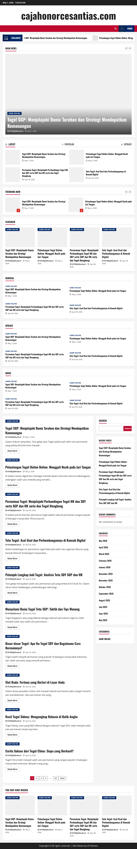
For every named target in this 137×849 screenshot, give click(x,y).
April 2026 (103, 547)
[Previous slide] (126, 48)
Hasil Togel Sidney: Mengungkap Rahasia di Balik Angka (41, 716)
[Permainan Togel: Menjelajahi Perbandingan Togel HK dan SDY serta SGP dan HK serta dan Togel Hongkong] (84, 237)
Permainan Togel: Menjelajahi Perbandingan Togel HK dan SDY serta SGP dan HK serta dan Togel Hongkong (12, 174)
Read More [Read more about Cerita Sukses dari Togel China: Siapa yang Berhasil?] (13, 770)
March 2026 (104, 554)
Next (62, 778)
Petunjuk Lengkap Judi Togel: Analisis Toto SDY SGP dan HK (44, 574)
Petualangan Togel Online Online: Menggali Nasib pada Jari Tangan (76, 157)
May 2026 (103, 540)
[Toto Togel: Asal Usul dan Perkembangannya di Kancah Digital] (117, 237)
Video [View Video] (125, 28)
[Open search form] (116, 28)
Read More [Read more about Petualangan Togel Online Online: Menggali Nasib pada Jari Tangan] (13, 485)
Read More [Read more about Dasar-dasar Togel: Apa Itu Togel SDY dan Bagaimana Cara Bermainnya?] (13, 666)
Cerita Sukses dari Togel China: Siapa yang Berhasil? (39, 750)
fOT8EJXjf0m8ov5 (16, 131)
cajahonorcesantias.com (68, 15)
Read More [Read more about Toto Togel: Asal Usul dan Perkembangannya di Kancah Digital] (13, 559)
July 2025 (103, 607)
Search (103, 420)
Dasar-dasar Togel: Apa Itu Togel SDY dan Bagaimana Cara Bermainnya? (43, 645)
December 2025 (106, 573)
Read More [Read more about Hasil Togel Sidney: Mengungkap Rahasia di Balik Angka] (13, 735)
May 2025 (103, 620)
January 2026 (105, 567)
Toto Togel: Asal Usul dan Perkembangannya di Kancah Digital (76, 174)
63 (56, 778)
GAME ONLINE (14, 113)
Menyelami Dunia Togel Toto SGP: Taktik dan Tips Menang (42, 609)
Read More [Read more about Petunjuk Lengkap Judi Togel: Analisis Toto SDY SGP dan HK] (13, 593)
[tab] (10, 145)
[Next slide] (130, 48)
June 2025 (103, 613)
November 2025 (106, 580)
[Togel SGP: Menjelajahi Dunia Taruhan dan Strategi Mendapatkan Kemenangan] (68, 94)
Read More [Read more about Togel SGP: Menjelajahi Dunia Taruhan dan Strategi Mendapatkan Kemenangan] (13, 451)
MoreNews (78, 845)
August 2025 (104, 600)
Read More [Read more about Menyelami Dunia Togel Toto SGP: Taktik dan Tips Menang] (13, 628)
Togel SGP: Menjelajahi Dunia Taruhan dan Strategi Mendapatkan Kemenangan (58, 38)
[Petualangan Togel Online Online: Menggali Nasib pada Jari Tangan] (52, 237)
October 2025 (105, 587)
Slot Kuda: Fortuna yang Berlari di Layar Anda (35, 682)
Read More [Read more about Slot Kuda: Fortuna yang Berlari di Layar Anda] (13, 701)
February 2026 (105, 560)
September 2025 (106, 593)
